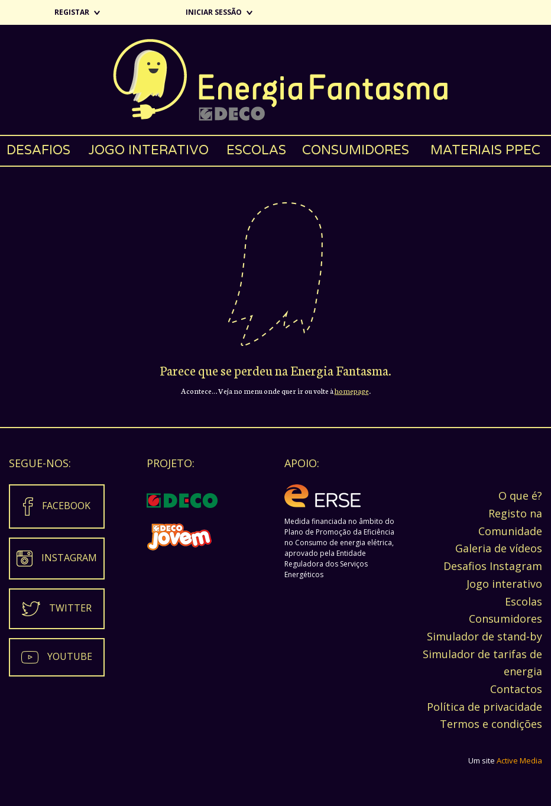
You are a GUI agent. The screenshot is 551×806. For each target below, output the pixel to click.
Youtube (69, 656)
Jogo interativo (148, 150)
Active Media (519, 760)
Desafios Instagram (492, 566)
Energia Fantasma (275, 80)
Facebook (66, 505)
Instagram (69, 557)
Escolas (256, 150)
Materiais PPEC (485, 150)
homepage (352, 391)
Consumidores (355, 150)
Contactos (516, 689)
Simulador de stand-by (484, 636)
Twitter (70, 607)
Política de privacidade (484, 707)
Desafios (38, 150)
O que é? (520, 495)
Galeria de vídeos (498, 548)
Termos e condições (491, 724)
